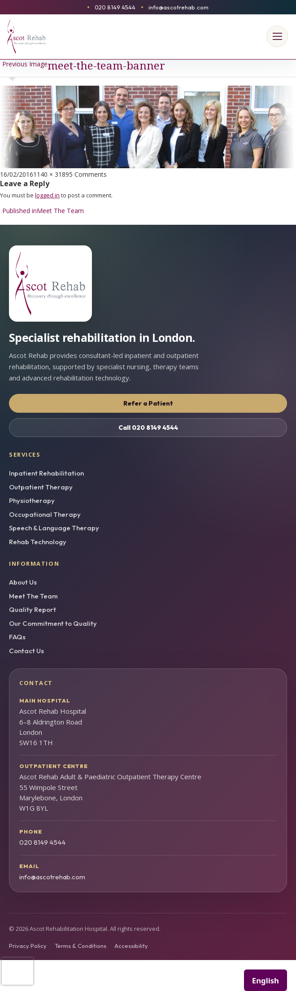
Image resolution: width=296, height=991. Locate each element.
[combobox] (265, 980)
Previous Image (25, 64)
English (265, 980)
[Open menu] (277, 36)
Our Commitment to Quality (53, 623)
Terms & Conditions (80, 945)
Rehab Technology (37, 541)
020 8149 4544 (115, 7)
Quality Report (32, 609)
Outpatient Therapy (41, 487)
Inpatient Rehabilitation (46, 473)
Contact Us (26, 650)
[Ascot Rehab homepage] (148, 283)
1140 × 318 (49, 174)
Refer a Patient (148, 403)
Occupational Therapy (45, 514)
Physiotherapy (32, 500)
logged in (47, 195)
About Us (23, 582)
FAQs (17, 637)
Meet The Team (33, 596)
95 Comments (86, 174)
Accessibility (131, 945)
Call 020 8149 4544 (148, 427)
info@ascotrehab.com (178, 7)
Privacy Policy (28, 945)
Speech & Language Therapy (54, 528)
